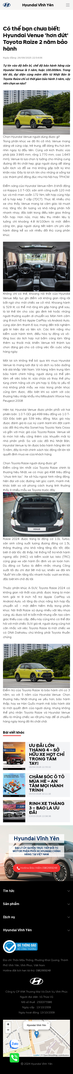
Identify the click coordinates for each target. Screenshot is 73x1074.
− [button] (8, 1030)
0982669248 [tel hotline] (49, 867)
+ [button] (8, 1025)
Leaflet (36, 1055)
